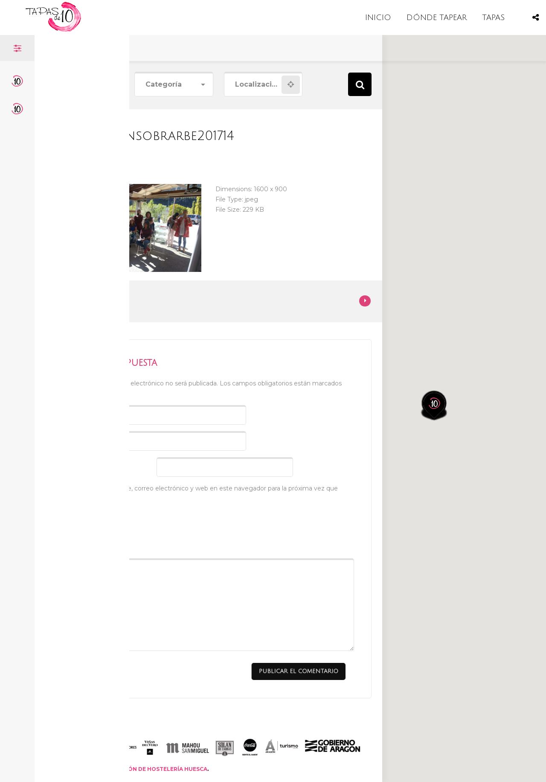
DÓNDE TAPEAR (437, 17)
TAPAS (493, 17)
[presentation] (127, 528)
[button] (439, 370)
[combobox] (173, 84)
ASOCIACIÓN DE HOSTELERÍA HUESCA (154, 769)
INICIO (378, 17)
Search (360, 84)
